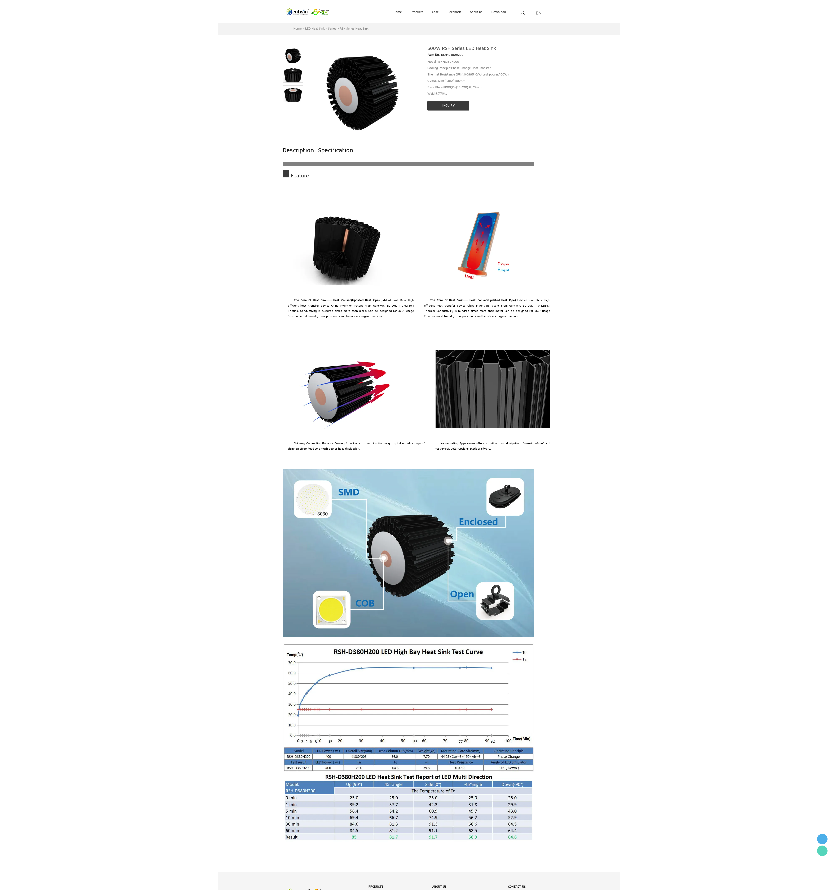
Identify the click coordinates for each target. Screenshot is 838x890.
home (397, 12)
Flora (822, 851)
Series (332, 28)
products (417, 12)
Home (297, 28)
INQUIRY (448, 105)
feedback (454, 12)
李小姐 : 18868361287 (822, 839)
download (498, 12)
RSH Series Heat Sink (354, 28)
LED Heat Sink (315, 28)
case (435, 12)
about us (476, 12)
